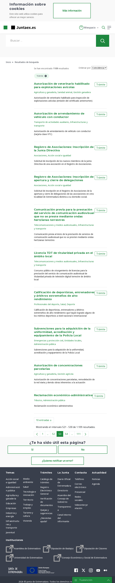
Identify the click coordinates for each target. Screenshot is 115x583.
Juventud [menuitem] (10, 532)
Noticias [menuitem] (96, 479)
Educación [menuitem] (11, 503)
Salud (63, 304)
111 (80, 434)
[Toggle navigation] (40, 27)
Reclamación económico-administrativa (63, 395)
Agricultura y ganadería (45, 92)
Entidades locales (72, 340)
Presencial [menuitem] (80, 491)
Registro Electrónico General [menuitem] (46, 490)
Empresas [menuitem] (11, 508)
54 (67, 434)
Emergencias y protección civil (48, 340)
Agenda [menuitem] (96, 483)
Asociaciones (40, 155)
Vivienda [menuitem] (27, 520)
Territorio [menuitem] (28, 499)
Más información (71, 10)
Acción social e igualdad (59, 155)
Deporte (71, 304)
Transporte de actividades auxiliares (51, 122)
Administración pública (45, 344)
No (82, 449)
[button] (89, 27)
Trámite (100, 84)
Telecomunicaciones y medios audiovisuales (55, 225)
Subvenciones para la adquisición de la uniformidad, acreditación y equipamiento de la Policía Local (62, 332)
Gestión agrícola (65, 373)
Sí (32, 449)
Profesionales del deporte (46, 304)
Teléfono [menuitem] (79, 479)
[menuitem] (23, 549)
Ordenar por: (85, 67)
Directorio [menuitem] (63, 490)
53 (61, 434)
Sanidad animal (65, 92)
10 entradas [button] (45, 420)
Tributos (38, 400)
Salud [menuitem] (25, 486)
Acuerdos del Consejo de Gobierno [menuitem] (64, 498)
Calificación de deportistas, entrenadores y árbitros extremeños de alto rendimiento (64, 296)
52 (54, 434)
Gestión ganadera (82, 92)
